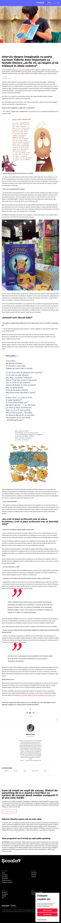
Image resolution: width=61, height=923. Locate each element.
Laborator (5, 874)
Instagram (5, 894)
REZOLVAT (5, 878)
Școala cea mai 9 (6, 880)
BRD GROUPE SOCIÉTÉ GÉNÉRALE (28, 911)
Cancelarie (5, 876)
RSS (3, 898)
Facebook (4, 892)
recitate (45, 73)
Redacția (33, 874)
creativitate (35, 770)
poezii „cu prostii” (19, 70)
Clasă (3, 873)
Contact (33, 876)
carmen (6, 770)
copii (45, 770)
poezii (24, 770)
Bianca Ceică (30, 734)
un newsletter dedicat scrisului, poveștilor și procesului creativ (37, 695)
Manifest (34, 873)
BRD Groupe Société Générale (14, 910)
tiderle (16, 770)
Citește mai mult (9, 811)
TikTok (4, 896)
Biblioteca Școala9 (7, 882)
